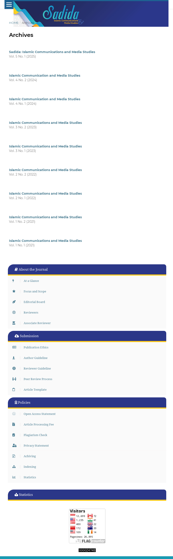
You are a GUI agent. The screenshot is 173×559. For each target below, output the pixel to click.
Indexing (25, 467)
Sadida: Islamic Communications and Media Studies (52, 52)
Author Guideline (31, 358)
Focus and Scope (30, 291)
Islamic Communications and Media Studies (45, 123)
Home (14, 22)
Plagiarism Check (31, 435)
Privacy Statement (32, 445)
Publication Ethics (31, 347)
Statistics (25, 477)
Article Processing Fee (34, 424)
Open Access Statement (35, 414)
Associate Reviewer (33, 323)
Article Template (31, 390)
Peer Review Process (33, 379)
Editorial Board (30, 302)
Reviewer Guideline (33, 368)
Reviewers (26, 312)
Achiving (25, 456)
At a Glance (27, 281)
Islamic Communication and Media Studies (44, 75)
